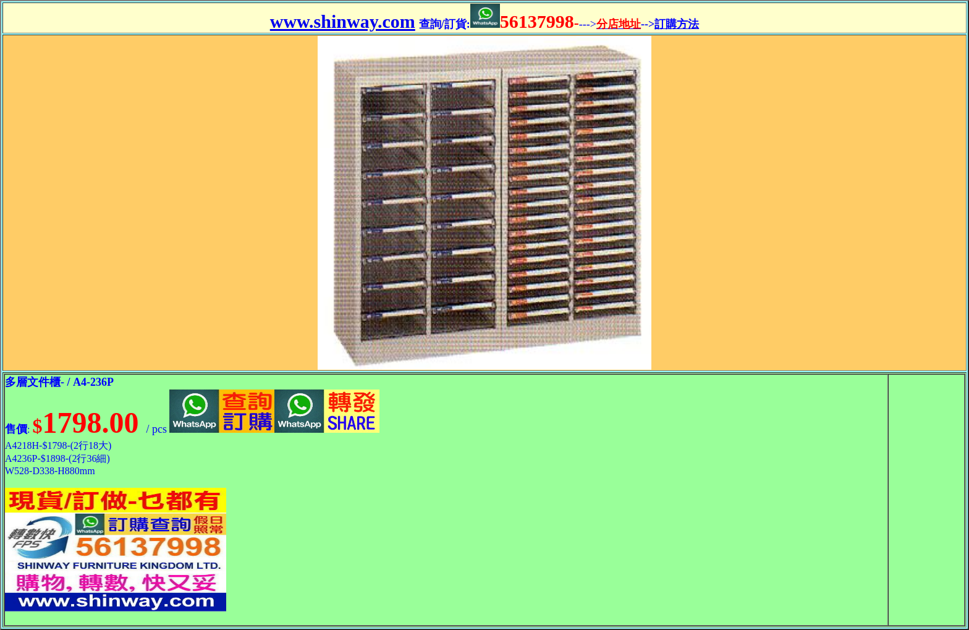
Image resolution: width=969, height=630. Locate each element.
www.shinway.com (342, 21)
